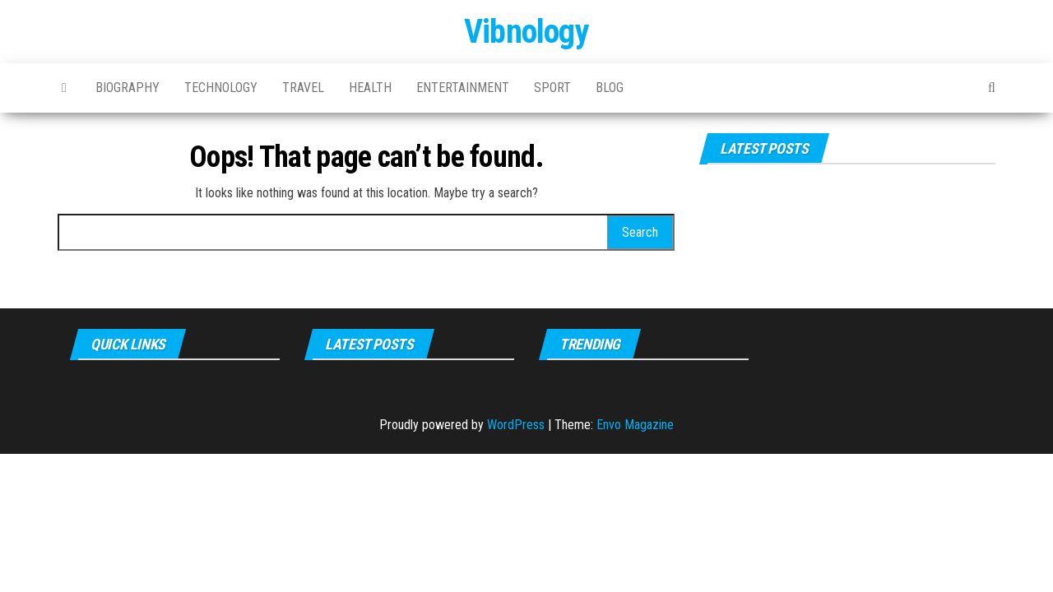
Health (370, 87)
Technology (220, 87)
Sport (552, 87)
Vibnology (526, 31)
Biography (127, 87)
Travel (303, 87)
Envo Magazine (635, 424)
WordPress (516, 424)
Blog (610, 87)
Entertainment (462, 87)
